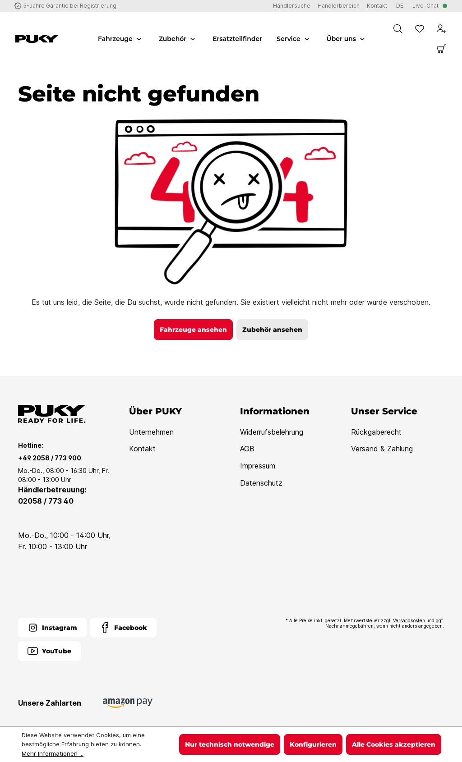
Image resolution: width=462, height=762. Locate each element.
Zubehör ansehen (272, 330)
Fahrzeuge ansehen (193, 330)
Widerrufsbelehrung (271, 431)
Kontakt (142, 448)
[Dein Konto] (441, 29)
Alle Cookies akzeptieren (393, 744)
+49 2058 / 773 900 (49, 458)
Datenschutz (261, 482)
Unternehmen (151, 431)
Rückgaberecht (376, 431)
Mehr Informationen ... (52, 753)
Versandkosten (409, 620)
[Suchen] (398, 29)
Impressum (257, 465)
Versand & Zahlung (382, 448)
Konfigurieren (313, 744)
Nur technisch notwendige (229, 744)
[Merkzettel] (420, 29)
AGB (247, 448)
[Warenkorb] (441, 49)
